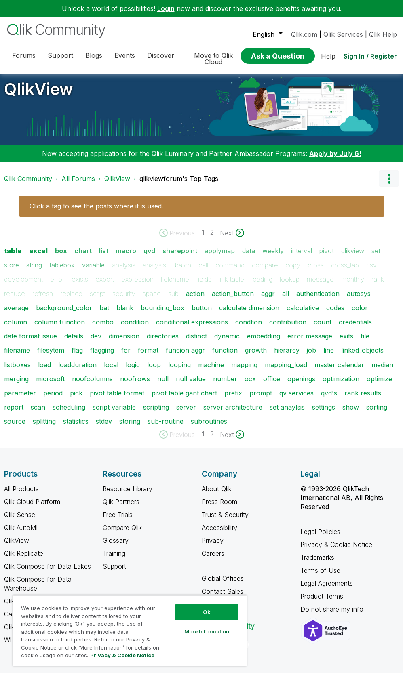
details (73, 342)
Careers (213, 559)
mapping (244, 371)
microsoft (50, 385)
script (97, 300)
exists (80, 285)
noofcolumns (92, 385)
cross (316, 271)
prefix (233, 399)
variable (93, 271)
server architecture (232, 413)
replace (71, 300)
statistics (76, 427)
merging (16, 385)
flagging (102, 356)
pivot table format (117, 399)
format (148, 356)
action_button (233, 300)
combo (103, 328)
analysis (123, 271)
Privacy (213, 546)
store (11, 271)
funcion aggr (185, 356)
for (126, 356)
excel (38, 257)
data (248, 257)
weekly (273, 257)
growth (256, 356)
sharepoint (179, 257)
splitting (44, 427)
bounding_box (162, 314)
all (285, 300)
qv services (296, 399)
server (186, 413)
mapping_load (286, 371)
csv (371, 271)
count (322, 328)
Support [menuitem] (60, 55)
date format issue (30, 342)
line (328, 356)
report (13, 413)
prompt (260, 399)
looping (179, 371)
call (203, 271)
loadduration (77, 371)
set (375, 257)
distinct (196, 342)
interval (301, 257)
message (320, 285)
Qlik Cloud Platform (32, 508)
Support (114, 572)
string (34, 271)
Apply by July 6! (335, 160)
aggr (268, 300)
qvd (149, 257)
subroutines (209, 427)
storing (129, 427)
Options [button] (389, 185)
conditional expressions (192, 328)
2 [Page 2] (212, 238)
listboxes (17, 371)
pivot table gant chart (184, 399)
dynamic (227, 342)
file (365, 342)
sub (173, 300)
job (311, 356)
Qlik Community (28, 185)
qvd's (329, 399)
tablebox (62, 271)
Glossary (116, 546)
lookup (290, 285)
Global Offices (223, 584)
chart (83, 257)
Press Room (219, 508)
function (225, 356)
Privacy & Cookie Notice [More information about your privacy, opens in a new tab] (122, 655)
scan (38, 413)
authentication (318, 300)
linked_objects (362, 356)
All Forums (78, 185)
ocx (250, 385)
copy (292, 271)
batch (183, 271)
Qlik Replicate (23, 559)
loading (261, 285)
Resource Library (127, 495)
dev (96, 342)
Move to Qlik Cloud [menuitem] (213, 58)
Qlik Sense (19, 521)
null (163, 385)
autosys (359, 300)
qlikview (352, 257)
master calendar (339, 371)
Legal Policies (320, 538)
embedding (263, 342)
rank (377, 285)
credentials (355, 328)
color (360, 314)
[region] (130, 630)
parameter (20, 399)
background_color (64, 314)
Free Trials (118, 521)
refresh (42, 300)
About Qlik (217, 495)
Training (114, 559)
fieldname (175, 285)
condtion (248, 328)
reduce (14, 300)
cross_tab (345, 271)
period (53, 399)
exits (346, 342)
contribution (287, 328)
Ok (206, 612)
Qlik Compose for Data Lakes (47, 572)
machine (211, 371)
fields (203, 285)
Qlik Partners (121, 508)
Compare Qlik (122, 534)
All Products (21, 495)
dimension (124, 342)
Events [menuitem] (124, 55)
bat (104, 314)
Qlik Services (343, 34)
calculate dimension (249, 314)
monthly (352, 285)
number (225, 385)
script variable (114, 413)
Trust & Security (225, 521)
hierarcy (287, 356)
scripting (156, 413)
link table (231, 285)
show (350, 413)
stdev (104, 427)
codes (335, 314)
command (230, 271)
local (111, 371)
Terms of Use (320, 576)
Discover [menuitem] (160, 55)
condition (135, 328)
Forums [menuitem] (24, 55)
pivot (326, 257)
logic (133, 371)
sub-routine (166, 427)
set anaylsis (287, 413)
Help (328, 56)
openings (301, 385)
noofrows (135, 385)
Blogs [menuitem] (93, 55)
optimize (379, 385)
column (15, 328)
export (104, 285)
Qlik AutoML (22, 534)
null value (191, 385)
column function (59, 328)
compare (265, 271)
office (271, 385)
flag (77, 356)
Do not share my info (332, 615)
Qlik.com (304, 34)
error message (309, 342)
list (103, 257)
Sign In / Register (370, 56)
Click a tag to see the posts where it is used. (96, 212)
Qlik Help (383, 34)
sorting (376, 413)
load (44, 371)
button (202, 314)
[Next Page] (232, 239)
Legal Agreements (326, 589)
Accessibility (219, 534)
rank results (362, 399)
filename (17, 356)
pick (76, 399)
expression (137, 285)
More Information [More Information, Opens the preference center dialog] (207, 631)
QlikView (38, 95)
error (57, 285)
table (13, 257)
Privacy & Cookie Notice (336, 551)
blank (124, 314)
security (123, 300)
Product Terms (321, 602)
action (195, 300)
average (16, 314)
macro (126, 257)
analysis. (155, 271)
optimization (341, 385)
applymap (220, 257)
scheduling (69, 413)
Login (166, 8)
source (14, 427)
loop (154, 371)
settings (323, 413)
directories (163, 342)
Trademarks (317, 563)
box (61, 257)
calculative (303, 314)
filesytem (50, 356)
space (152, 300)
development (23, 285)
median (382, 371)
